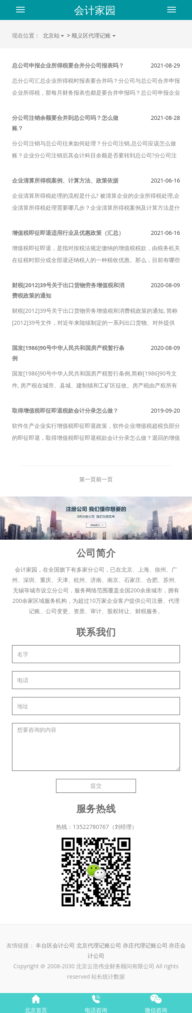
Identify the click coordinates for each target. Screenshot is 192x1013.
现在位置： (26, 35)
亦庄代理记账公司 (146, 945)
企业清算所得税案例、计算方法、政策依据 (65, 180)
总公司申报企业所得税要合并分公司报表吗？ (68, 65)
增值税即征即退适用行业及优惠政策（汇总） (68, 232)
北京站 (53, 35)
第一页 (87, 479)
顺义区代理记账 (92, 35)
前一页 (104, 479)
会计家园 (95, 10)
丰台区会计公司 (55, 945)
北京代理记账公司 (98, 945)
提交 (96, 785)
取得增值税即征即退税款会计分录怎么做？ (65, 410)
